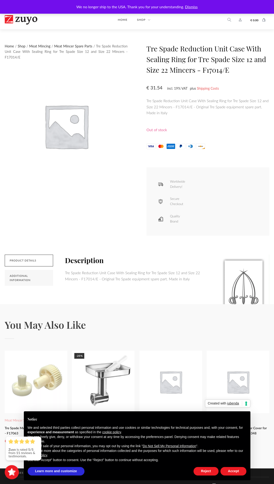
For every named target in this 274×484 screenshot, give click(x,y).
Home (122, 19)
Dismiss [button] (191, 6)
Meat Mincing (40, 46)
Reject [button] (206, 471)
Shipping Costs (208, 88)
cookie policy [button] (111, 432)
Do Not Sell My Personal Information (169, 446)
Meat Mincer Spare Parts (73, 46)
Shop (141, 19)
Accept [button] (233, 471)
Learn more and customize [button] (56, 471)
